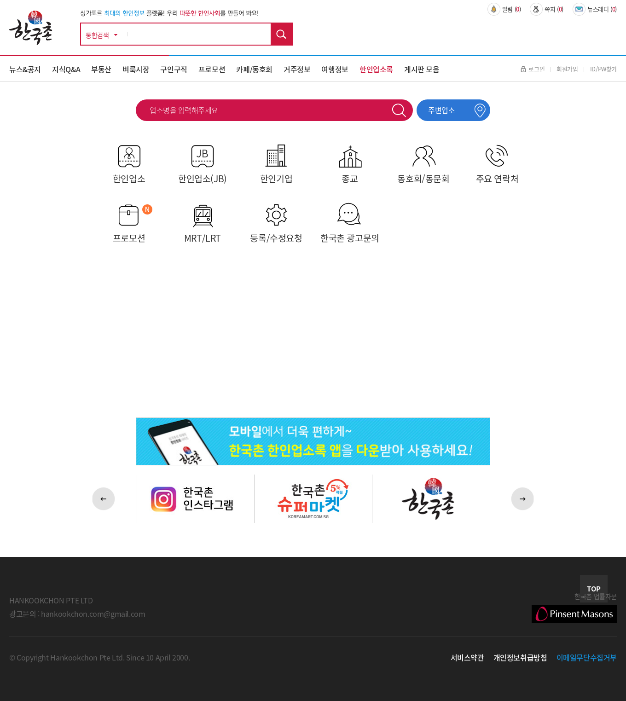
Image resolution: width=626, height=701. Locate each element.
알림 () (504, 9)
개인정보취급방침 (520, 657)
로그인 (533, 68)
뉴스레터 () (595, 9)
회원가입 (567, 68)
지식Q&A (66, 69)
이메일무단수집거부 (586, 657)
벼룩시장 (135, 69)
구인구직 (173, 69)
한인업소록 (376, 69)
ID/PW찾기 (603, 68)
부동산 (101, 69)
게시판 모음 (422, 69)
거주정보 (297, 69)
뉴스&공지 (25, 69)
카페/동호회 (254, 69)
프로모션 (211, 69)
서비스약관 (467, 657)
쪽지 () (546, 9)
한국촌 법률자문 (574, 607)
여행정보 (334, 69)
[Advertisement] (311, 334)
